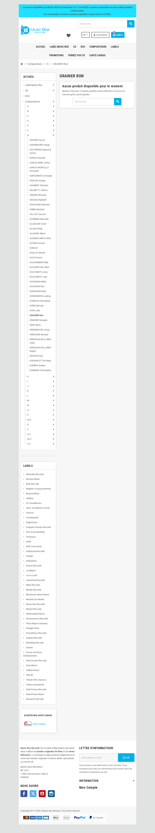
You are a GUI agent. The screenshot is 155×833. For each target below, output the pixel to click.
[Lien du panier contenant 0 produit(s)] (121, 35)
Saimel (25, 647)
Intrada (26, 556)
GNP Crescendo (30, 546)
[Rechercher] (106, 23)
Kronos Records (30, 565)
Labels (24, 465)
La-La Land (28, 575)
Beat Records (29, 484)
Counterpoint (28, 517)
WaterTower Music (31, 694)
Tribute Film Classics (32, 679)
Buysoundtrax (29, 493)
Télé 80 (26, 675)
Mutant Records (30, 609)
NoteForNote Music (32, 614)
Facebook (20, 793)
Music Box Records (32, 604)
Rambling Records (31, 642)
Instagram (48, 793)
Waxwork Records (31, 699)
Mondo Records (30, 589)
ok (129, 757)
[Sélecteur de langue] (88, 35)
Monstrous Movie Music (34, 594)
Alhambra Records (31, 474)
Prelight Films (29, 628)
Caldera (26, 498)
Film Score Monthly (31, 532)
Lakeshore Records (32, 580)
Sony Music (28, 665)
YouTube (38, 793)
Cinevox (26, 512)
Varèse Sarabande (31, 684)
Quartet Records (30, 638)
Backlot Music (29, 479)
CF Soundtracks (30, 503)
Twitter (29, 793)
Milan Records (29, 585)
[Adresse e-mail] (99, 757)
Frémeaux (27, 537)
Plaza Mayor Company (33, 623)
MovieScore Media (31, 599)
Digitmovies (28, 522)
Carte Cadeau (35, 724)
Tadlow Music (29, 670)
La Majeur (27, 570)
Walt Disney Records (32, 689)
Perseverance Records (33, 618)
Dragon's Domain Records (35, 527)
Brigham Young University (35, 488)
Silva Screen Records (32, 660)
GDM (25, 541)
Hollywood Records (32, 551)
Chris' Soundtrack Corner (34, 508)
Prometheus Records (32, 633)
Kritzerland (27, 561)
